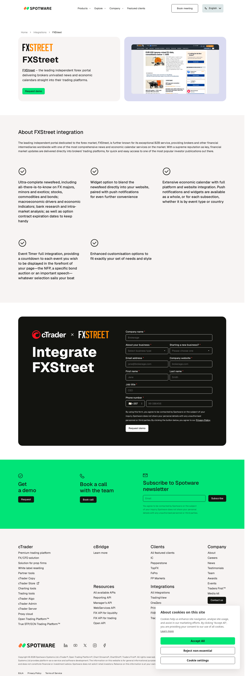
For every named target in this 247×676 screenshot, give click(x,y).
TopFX (155, 568)
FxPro (154, 573)
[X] (86, 645)
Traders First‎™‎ (217, 588)
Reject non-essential (197, 651)
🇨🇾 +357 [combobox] (136, 403)
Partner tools (26, 573)
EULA (20, 673)
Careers (212, 558)
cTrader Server (27, 609)
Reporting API (102, 597)
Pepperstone (159, 563)
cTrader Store (28, 583)
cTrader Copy (26, 578)
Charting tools (27, 588)
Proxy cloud (25, 614)
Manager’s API (102, 603)
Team (211, 573)
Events (212, 583)
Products (84, 8)
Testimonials (216, 568)
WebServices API (104, 608)
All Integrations (160, 592)
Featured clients (136, 8)
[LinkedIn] (67, 645)
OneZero (156, 603)
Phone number (135, 397)
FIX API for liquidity (105, 613)
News (211, 563)
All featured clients (162, 553)
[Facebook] (105, 645)
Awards (212, 578)
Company (117, 8)
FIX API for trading (104, 618)
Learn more (167, 631)
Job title (131, 384)
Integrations (39, 32)
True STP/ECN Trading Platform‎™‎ (39, 624)
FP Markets (158, 578)
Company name (135, 331)
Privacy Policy (203, 420)
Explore (100, 8)
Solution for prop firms (32, 563)
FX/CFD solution (28, 558)
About (211, 553)
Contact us (217, 600)
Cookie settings (198, 660)
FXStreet (28, 70)
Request (26, 499)
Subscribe (217, 498)
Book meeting (185, 8)
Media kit (213, 593)
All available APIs (104, 592)
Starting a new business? (185, 345)
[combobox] (147, 350)
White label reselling (31, 568)
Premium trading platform (34, 553)
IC (152, 558)
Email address (135, 358)
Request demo (33, 91)
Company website (181, 358)
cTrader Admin (27, 604)
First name (133, 371)
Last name (176, 371)
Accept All (198, 641)
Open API (99, 623)
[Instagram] (96, 645)
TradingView (159, 597)
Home (24, 32)
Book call (88, 499)
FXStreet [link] (57, 32)
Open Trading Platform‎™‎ (33, 619)
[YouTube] (76, 645)
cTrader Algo (26, 598)
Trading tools (26, 593)
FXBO (154, 613)
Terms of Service (53, 673)
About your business (138, 345)
